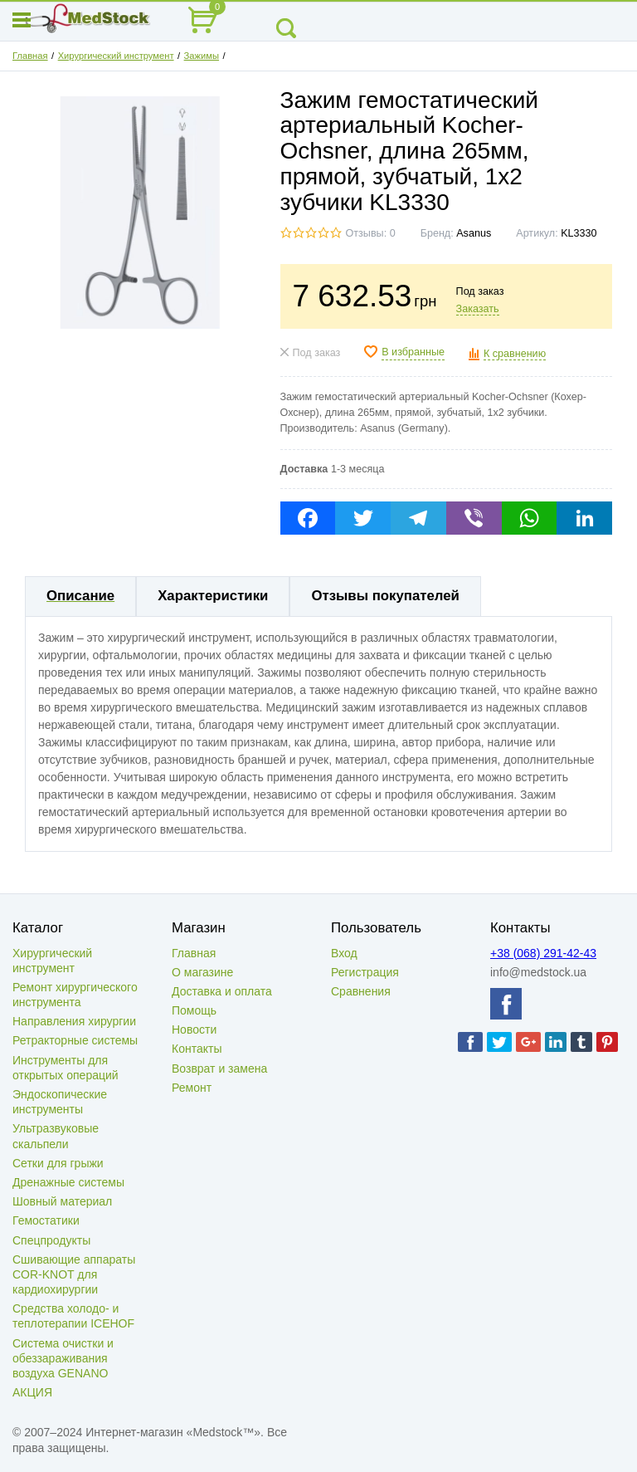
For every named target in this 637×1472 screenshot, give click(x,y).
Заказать (477, 309)
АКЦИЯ (32, 1392)
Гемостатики (46, 1220)
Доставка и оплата (222, 991)
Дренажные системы (68, 1182)
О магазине (202, 972)
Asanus (473, 233)
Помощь (194, 1010)
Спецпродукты (51, 1240)
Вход (344, 953)
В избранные (413, 352)
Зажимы (201, 56)
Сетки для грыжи (58, 1163)
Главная (30, 56)
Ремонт (192, 1087)
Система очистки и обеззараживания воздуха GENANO (63, 1358)
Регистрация (365, 972)
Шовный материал (62, 1201)
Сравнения (361, 991)
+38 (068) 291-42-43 (543, 953)
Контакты (196, 1048)
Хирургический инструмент (116, 56)
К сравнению (515, 353)
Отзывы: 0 (371, 233)
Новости (194, 1029)
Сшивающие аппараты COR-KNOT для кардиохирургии (73, 1274)
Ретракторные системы (75, 1040)
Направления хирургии (74, 1021)
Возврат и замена (219, 1068)
